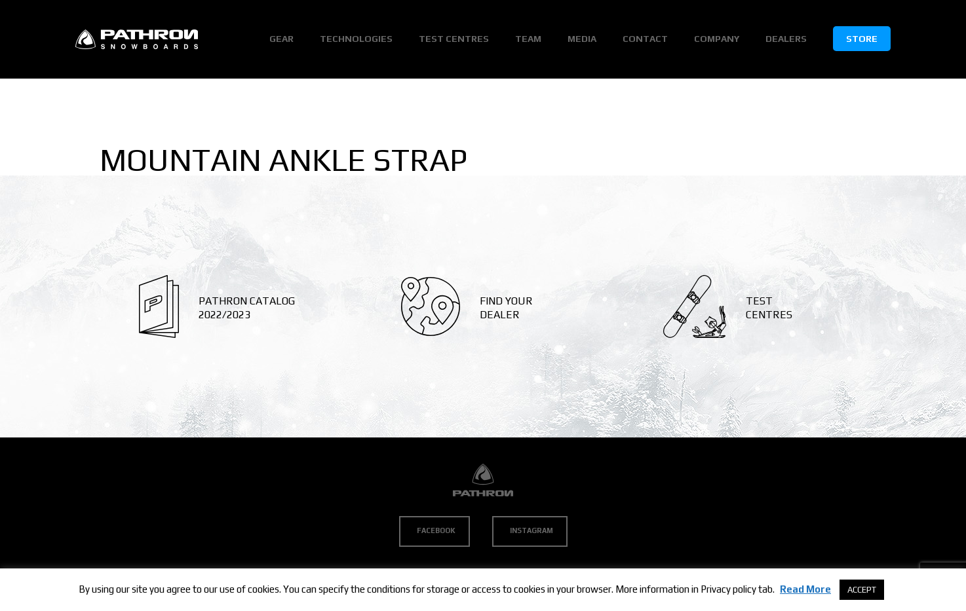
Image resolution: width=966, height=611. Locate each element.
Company (716, 38)
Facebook (436, 530)
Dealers (786, 38)
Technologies (356, 38)
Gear (281, 38)
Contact (645, 38)
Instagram (531, 530)
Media (582, 38)
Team (528, 38)
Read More (805, 589)
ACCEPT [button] (861, 590)
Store (862, 38)
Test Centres (454, 38)
